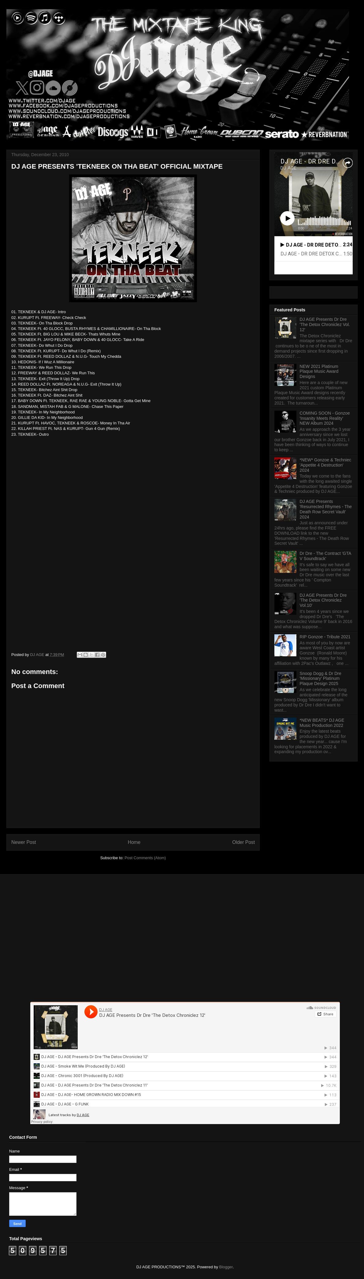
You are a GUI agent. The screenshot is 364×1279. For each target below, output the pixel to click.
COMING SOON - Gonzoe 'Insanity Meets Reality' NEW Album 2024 (325, 418)
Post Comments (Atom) (145, 858)
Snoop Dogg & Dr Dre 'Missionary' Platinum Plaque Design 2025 (320, 678)
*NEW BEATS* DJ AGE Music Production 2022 (322, 723)
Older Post (243, 842)
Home (134, 842)
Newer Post (23, 842)
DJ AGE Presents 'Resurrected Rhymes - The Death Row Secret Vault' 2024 (326, 509)
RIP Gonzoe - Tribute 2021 (325, 636)
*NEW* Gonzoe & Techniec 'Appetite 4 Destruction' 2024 (325, 465)
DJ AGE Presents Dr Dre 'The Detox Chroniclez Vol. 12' (325, 324)
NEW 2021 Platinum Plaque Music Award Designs (319, 371)
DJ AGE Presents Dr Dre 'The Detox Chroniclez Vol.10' (323, 600)
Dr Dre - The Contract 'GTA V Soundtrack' (325, 556)
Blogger (226, 1267)
